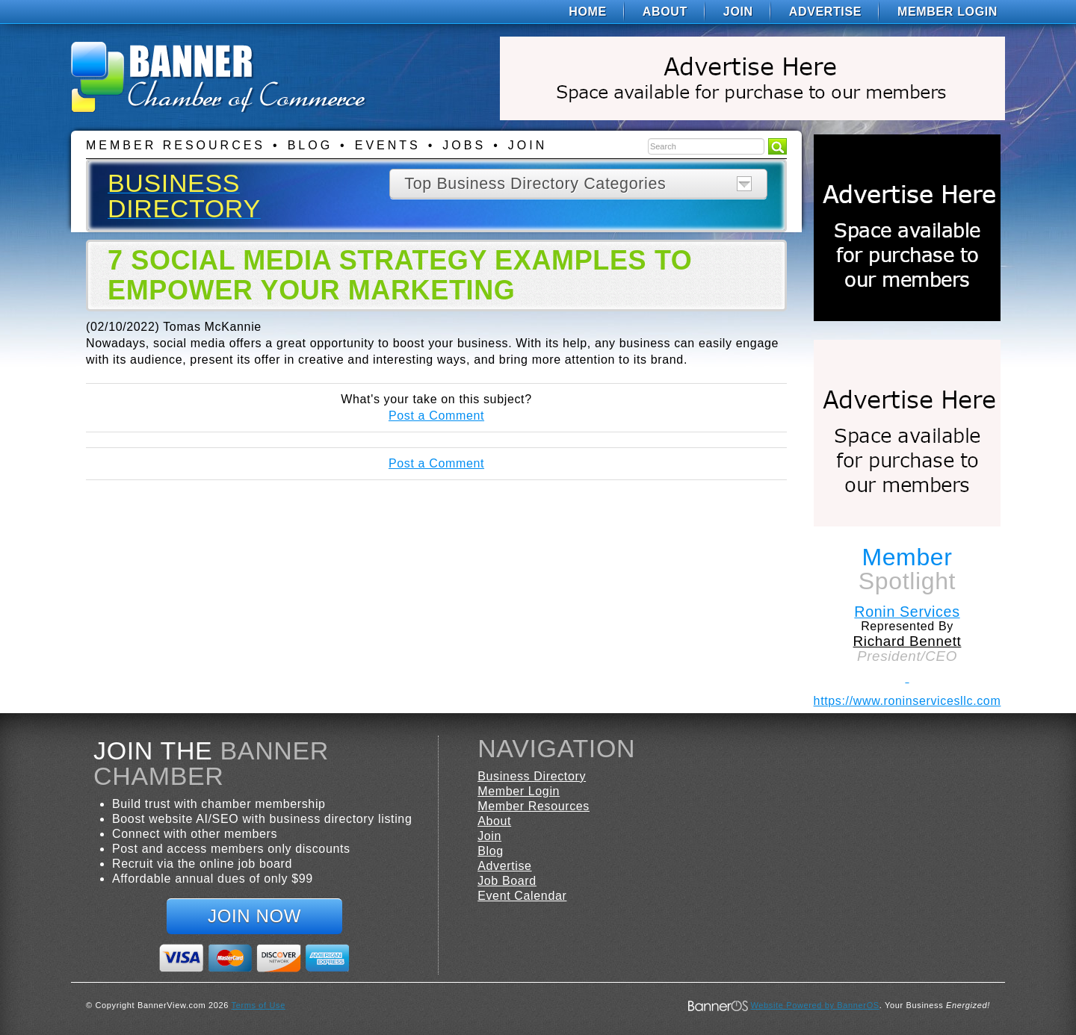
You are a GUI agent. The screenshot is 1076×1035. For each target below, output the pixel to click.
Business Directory (531, 776)
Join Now (254, 916)
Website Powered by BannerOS (814, 1005)
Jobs (464, 145)
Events (388, 145)
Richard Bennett (907, 641)
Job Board (507, 880)
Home (588, 11)
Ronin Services (906, 611)
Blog (310, 145)
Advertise (825, 11)
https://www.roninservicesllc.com (907, 700)
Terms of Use (258, 1005)
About (665, 11)
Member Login (947, 11)
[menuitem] (588, 11)
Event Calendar (521, 895)
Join (738, 11)
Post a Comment (436, 415)
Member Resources (175, 145)
